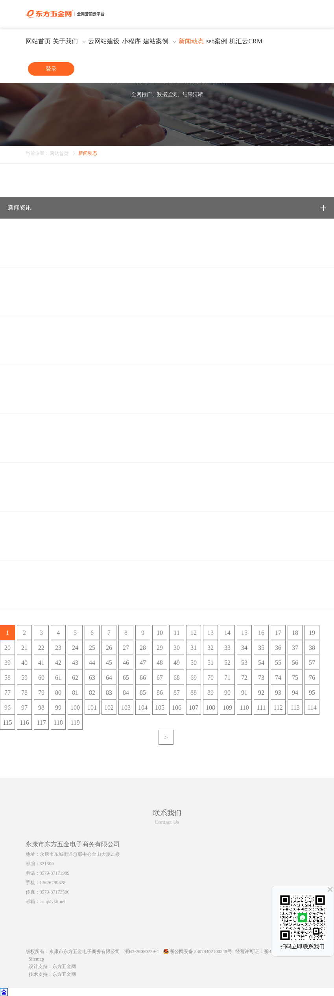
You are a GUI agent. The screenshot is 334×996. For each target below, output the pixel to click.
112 (277, 707)
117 (41, 722)
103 (126, 707)
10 (160, 632)
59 (24, 677)
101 (92, 707)
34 (244, 647)
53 (244, 662)
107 (193, 707)
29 (160, 647)
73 (261, 677)
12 (193, 632)
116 (24, 722)
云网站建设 (104, 41)
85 (143, 692)
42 (58, 662)
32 (210, 647)
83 (109, 692)
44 (92, 662)
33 (227, 647)
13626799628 (53, 882)
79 (41, 692)
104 (143, 707)
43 (75, 662)
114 (311, 707)
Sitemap (36, 959)
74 (278, 677)
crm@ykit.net (53, 901)
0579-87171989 (55, 873)
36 (278, 647)
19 (312, 632)
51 (210, 662)
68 (176, 677)
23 (58, 647)
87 (176, 692)
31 (193, 647)
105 (159, 707)
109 (227, 707)
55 (278, 662)
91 (244, 692)
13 (210, 632)
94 (295, 692)
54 (261, 662)
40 (24, 662)
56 (295, 662)
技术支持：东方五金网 (52, 974)
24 (75, 647)
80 (58, 692)
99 (58, 707)
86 (160, 692)
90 (227, 692)
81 (75, 692)
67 (160, 677)
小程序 (131, 41)
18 (295, 632)
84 (126, 692)
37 (295, 647)
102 (109, 707)
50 (193, 662)
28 (143, 647)
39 (7, 662)
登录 (51, 69)
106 (176, 707)
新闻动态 (191, 41)
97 (24, 707)
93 (278, 692)
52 (227, 662)
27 (126, 647)
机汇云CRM (245, 41)
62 (75, 677)
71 (227, 677)
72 (244, 677)
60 (41, 677)
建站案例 (155, 41)
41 (41, 662)
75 (295, 677)
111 (261, 707)
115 (7, 722)
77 (7, 692)
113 (294, 707)
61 (58, 677)
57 (312, 662)
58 (7, 677)
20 (7, 647)
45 (109, 662)
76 (312, 677)
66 (143, 677)
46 (126, 662)
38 (312, 647)
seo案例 (216, 41)
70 (210, 677)
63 (92, 677)
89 (210, 692)
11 (176, 632)
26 (109, 647)
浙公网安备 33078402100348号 (201, 951)
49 (176, 662)
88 (193, 692)
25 (92, 647)
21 (24, 647)
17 (278, 632)
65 (126, 677)
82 (92, 692)
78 (24, 692)
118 (58, 722)
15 (244, 632)
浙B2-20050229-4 (141, 951)
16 (261, 632)
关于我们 (65, 41)
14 (227, 632)
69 (193, 677)
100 (75, 707)
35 (261, 647)
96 (7, 707)
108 (210, 707)
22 (41, 647)
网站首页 (38, 41)
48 (160, 662)
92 (261, 692)
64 (109, 677)
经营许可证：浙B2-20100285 (264, 951)
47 (143, 662)
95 (312, 692)
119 (74, 722)
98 (41, 707)
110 (244, 707)
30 (176, 647)
